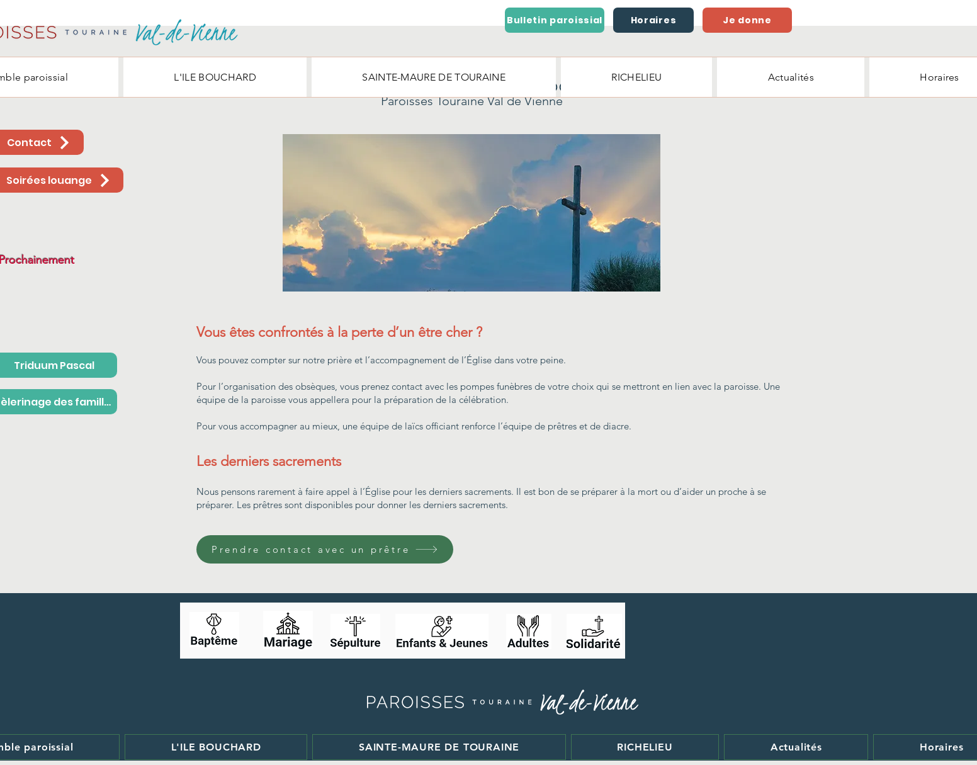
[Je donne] (747, 20)
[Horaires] (653, 20)
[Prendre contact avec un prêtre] (324, 549)
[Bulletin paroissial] (554, 20)
